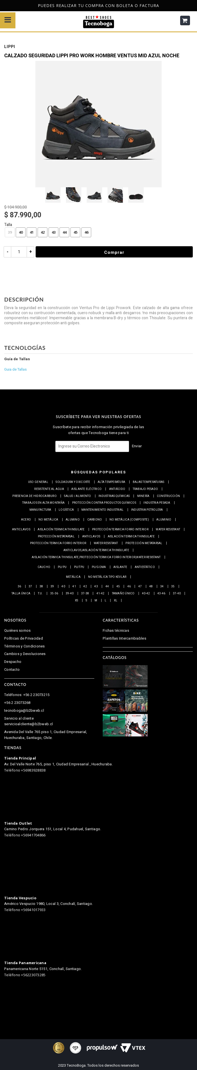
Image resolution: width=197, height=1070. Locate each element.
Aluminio (163, 520)
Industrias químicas (114, 496)
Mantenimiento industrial (102, 510)
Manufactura (40, 510)
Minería (143, 496)
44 (65, 232)
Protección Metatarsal (56, 537)
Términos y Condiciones (24, 646)
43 (54, 232)
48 (151, 586)
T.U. (40, 594)
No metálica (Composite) (129, 520)
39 (10, 232)
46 (86, 232)
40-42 (146, 594)
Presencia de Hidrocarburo (34, 496)
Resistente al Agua (49, 489)
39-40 (70, 594)
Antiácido (117, 489)
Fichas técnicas (116, 630)
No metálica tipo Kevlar (107, 577)
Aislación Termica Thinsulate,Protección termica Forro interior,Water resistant (96, 557)
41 (32, 232)
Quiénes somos (17, 630)
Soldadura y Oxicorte (73, 482)
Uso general (38, 482)
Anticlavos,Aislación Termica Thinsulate (96, 550)
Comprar (114, 252)
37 (30, 586)
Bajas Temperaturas (148, 482)
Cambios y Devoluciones (25, 653)
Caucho (44, 567)
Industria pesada (156, 503)
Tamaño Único (123, 594)
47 (140, 586)
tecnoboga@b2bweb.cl (24, 710)
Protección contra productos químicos (104, 503)
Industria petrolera (147, 510)
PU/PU (62, 567)
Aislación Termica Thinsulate (61, 529)
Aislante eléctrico (86, 489)
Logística (66, 510)
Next (194, 6)
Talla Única (21, 594)
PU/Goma (99, 567)
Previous (2, 6)
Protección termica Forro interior (120, 529)
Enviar (137, 446)
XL (116, 601)
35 (173, 586)
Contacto (12, 669)
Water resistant (168, 529)
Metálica (73, 577)
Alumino (73, 520)
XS (76, 601)
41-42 (100, 594)
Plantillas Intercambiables (124, 638)
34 (162, 586)
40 (21, 232)
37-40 (177, 594)
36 (19, 586)
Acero (26, 520)
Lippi (9, 47)
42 (43, 232)
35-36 (54, 594)
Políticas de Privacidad (23, 638)
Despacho (12, 661)
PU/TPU (79, 567)
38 (41, 586)
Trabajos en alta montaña (43, 503)
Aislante (120, 567)
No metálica (48, 520)
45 (75, 232)
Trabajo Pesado (145, 489)
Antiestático (145, 567)
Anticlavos (21, 529)
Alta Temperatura (111, 482)
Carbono (94, 520)
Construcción (168, 496)
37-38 (85, 594)
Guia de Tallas (15, 369)
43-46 (161, 594)
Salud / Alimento (77, 496)
